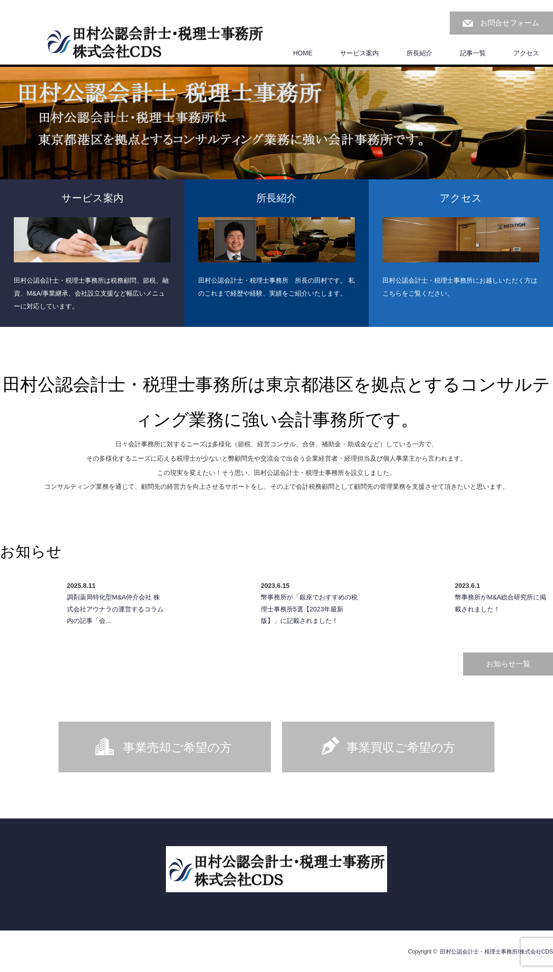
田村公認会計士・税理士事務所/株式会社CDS (496, 951)
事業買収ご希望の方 (401, 747)
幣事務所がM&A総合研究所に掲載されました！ (500, 602)
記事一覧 (473, 53)
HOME (302, 53)
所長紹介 (419, 53)
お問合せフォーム (509, 23)
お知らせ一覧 (508, 664)
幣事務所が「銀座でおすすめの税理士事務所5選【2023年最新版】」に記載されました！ (309, 608)
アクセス (526, 53)
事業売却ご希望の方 (177, 747)
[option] (276, 143)
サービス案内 (359, 53)
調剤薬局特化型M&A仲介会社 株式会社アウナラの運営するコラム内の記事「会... (115, 608)
